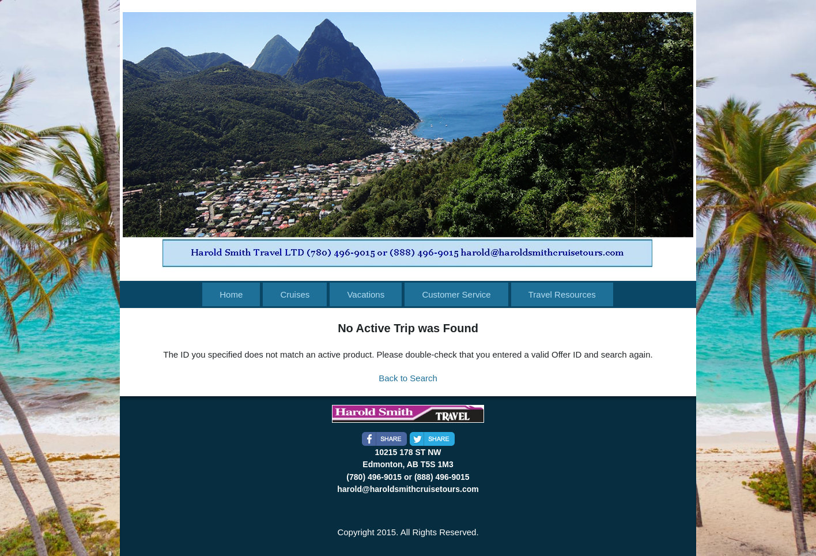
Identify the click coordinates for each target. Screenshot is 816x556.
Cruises (294, 294)
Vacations (365, 294)
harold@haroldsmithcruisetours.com (407, 489)
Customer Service (456, 294)
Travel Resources (562, 294)
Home (231, 294)
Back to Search (408, 378)
